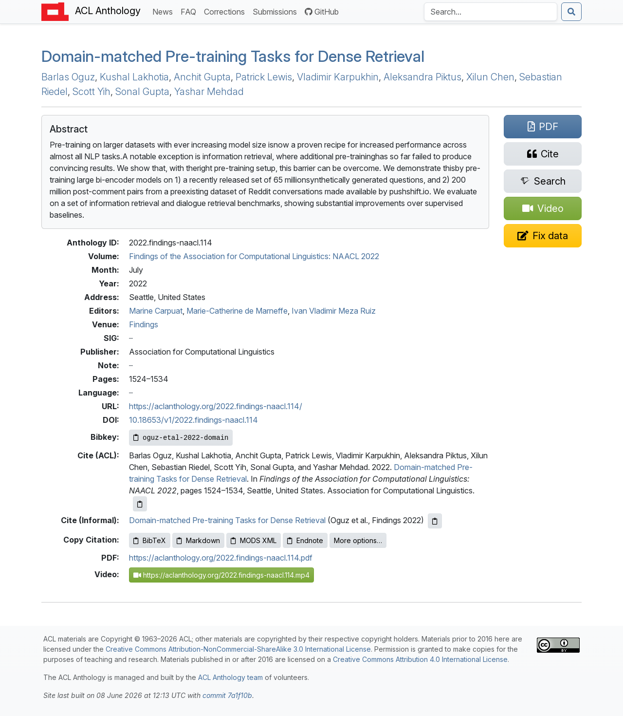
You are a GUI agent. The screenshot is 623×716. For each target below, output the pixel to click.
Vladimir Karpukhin (338, 77)
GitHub (322, 12)
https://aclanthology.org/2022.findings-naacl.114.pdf (220, 558)
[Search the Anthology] (490, 11)
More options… (358, 540)
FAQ (190, 11)
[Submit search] (571, 11)
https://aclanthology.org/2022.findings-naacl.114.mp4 (221, 575)
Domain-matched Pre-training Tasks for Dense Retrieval (232, 56)
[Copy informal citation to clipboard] (435, 520)
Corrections (226, 11)
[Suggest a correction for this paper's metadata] (543, 235)
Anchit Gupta (202, 77)
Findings (143, 324)
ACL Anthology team (230, 677)
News (164, 11)
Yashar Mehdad (209, 91)
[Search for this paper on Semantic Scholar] (543, 181)
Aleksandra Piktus (422, 77)
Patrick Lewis (264, 77)
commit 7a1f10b (227, 695)
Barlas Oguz (68, 77)
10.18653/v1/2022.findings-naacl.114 (193, 420)
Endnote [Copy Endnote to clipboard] (305, 540)
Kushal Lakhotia (134, 77)
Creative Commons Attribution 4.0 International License (420, 659)
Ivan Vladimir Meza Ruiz (334, 311)
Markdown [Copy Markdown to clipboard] (198, 540)
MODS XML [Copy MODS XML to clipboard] (253, 540)
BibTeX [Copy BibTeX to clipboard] (149, 540)
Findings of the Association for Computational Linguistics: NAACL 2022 (254, 256)
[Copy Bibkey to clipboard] (181, 438)
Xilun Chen (490, 77)
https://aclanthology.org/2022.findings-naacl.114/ (215, 406)
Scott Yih (91, 91)
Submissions (277, 11)
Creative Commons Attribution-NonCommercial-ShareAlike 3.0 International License (238, 649)
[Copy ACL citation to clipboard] (140, 503)
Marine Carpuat (156, 311)
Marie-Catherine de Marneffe (237, 311)
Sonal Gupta (142, 91)
